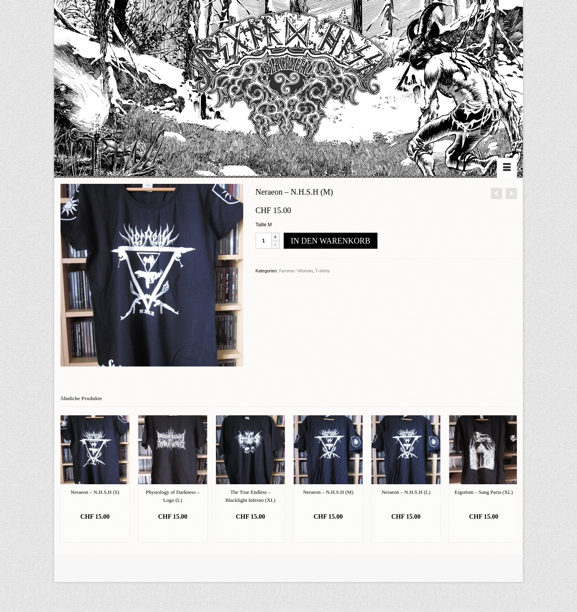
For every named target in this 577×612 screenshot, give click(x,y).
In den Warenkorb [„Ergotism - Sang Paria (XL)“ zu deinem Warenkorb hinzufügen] (483, 532)
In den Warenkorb (331, 240)
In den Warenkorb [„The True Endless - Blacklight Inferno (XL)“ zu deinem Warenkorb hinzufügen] (250, 532)
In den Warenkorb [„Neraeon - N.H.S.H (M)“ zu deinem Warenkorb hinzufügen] (328, 532)
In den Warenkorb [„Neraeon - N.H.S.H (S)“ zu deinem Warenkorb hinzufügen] (95, 532)
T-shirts (322, 270)
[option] (95, 479)
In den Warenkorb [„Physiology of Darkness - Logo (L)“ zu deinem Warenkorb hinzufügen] (172, 532)
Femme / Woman (296, 270)
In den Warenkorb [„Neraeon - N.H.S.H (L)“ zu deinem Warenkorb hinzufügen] (405, 532)
